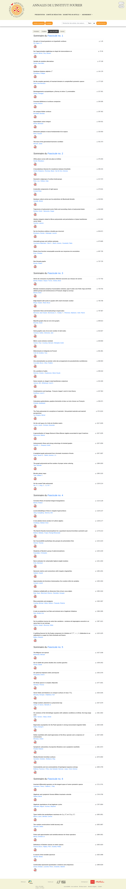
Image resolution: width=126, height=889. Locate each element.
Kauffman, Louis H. (39, 393)
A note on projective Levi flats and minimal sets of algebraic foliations (55, 611)
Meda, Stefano (48, 603)
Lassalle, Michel (38, 201)
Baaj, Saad (36, 593)
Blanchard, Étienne (46, 593)
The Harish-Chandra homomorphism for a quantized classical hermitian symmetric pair (60, 531)
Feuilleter (49, 23)
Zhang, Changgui (38, 93)
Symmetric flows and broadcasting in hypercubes (48, 311)
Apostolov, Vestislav (39, 759)
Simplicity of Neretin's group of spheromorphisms (49, 551)
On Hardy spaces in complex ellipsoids (45, 682)
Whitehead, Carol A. (47, 383)
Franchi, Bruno (37, 846)
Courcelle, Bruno (38, 363)
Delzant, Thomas (38, 543)
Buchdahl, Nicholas (39, 113)
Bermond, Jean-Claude (40, 312)
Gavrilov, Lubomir (38, 223)
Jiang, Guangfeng (38, 512)
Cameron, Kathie (38, 333)
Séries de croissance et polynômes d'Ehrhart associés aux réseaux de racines (57, 278)
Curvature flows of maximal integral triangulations (49, 500)
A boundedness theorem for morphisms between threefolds (52, 169)
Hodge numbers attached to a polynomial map (47, 703)
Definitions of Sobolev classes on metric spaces (48, 844)
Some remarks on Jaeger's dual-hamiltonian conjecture (50, 381)
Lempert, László (38, 583)
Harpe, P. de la (48, 280)
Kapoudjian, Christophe (40, 553)
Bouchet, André (37, 323)
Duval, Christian (38, 866)
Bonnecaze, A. (52, 312)
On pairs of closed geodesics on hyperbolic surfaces (49, 41)
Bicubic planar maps (39, 473)
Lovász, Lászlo (37, 425)
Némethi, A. (47, 704)
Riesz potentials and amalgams (43, 601)
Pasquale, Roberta (59, 603)
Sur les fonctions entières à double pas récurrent (48, 231)
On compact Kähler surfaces (42, 111)
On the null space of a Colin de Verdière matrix (47, 423)
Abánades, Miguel (38, 806)
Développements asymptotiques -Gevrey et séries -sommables (54, 91)
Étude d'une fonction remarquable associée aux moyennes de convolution (56, 251)
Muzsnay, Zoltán (48, 625)
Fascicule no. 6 (55, 779)
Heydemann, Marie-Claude (52, 373)
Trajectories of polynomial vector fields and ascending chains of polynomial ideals (59, 209)
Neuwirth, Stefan (38, 826)
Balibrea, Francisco (39, 769)
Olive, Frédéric (48, 363)
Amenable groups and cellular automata (45, 241)
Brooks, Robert (37, 263)
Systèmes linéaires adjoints (43, 71)
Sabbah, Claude (38, 573)
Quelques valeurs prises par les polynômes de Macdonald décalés (54, 199)
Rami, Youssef (37, 133)
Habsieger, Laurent (51, 233)
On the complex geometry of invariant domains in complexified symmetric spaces (58, 81)
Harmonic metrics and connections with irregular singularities (52, 571)
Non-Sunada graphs (39, 261)
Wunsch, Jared (37, 143)
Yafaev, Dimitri (47, 716)
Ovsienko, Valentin (59, 866)
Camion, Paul (37, 343)
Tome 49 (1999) (54, 31)
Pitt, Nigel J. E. (37, 43)
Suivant (62, 31)
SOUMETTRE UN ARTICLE (71, 14)
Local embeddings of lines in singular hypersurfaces (49, 511)
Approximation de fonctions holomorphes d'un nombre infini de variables (56, 581)
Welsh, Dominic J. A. (50, 455)
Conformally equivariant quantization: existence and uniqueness (53, 864)
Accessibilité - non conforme (71, 886)
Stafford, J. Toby (50, 786)
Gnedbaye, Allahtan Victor (41, 523)
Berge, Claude (37, 302)
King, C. (42, 485)
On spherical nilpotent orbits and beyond (46, 672)
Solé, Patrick (81, 312)
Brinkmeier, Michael (39, 654)
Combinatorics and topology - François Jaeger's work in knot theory (54, 391)
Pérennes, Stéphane (70, 312)
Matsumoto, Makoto (39, 435)
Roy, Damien (47, 53)
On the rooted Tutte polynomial (43, 483)
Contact (100, 886)
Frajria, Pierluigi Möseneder (52, 533)
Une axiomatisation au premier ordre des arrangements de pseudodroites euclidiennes (60, 361)
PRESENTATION (40, 14)
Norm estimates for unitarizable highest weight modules (50, 561)
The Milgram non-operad (41, 652)
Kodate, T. (60, 312)
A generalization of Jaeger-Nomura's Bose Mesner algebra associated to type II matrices (60, 433)
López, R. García (38, 704)
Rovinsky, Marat (49, 171)
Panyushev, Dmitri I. (39, 674)
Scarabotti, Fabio (67, 243)
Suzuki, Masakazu (38, 161)
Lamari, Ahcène (38, 103)
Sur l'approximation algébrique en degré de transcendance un (52, 51)
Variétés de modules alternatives (43, 61)
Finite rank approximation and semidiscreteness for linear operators (54, 834)
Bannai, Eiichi (37, 292)
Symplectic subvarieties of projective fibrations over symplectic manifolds (56, 747)
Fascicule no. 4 (55, 495)
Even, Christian (37, 253)
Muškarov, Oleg (50, 759)
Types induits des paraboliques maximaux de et (54, 814)
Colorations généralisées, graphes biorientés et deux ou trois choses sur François (59, 401)
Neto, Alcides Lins (38, 613)
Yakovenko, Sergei (48, 211)
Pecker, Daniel (37, 664)
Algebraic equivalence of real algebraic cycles (47, 804)
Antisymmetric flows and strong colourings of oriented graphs (52, 443)
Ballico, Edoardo (38, 637)
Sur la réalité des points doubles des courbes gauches (50, 662)
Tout (89, 23)
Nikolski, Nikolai (38, 856)
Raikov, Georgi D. (38, 727)
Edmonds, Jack (48, 333)
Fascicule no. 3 (55, 273)
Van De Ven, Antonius (61, 171)
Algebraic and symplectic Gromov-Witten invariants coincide (52, 794)
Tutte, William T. (38, 475)
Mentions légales (92, 886)
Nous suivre (83, 886)
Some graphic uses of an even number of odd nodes (49, 331)
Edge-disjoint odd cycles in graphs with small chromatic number (53, 300)
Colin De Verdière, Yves (40, 353)
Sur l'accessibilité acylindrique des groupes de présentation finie (53, 541)
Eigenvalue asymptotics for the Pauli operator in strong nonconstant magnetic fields (59, 725)
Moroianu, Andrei (38, 739)
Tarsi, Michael (37, 465)
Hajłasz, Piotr (47, 846)
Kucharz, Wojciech (50, 806)
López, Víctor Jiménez (70, 769)
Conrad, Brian (37, 191)
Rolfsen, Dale (45, 181)
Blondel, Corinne (47, 816)
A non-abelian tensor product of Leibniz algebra (48, 521)
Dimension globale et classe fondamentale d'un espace (50, 131)
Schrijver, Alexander (49, 425)
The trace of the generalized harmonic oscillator (48, 141)
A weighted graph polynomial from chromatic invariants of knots (53, 453)
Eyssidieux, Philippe (39, 73)
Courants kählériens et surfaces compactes (47, 101)
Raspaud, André (45, 445)
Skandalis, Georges (59, 593)
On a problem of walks (40, 371)
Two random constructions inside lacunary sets (48, 824)
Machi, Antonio (57, 243)
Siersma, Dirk (49, 512)
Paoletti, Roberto (38, 749)
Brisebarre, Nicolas (39, 233)
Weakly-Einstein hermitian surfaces (44, 757)
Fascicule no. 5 (55, 647)
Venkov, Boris (57, 280)
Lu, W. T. (47, 485)
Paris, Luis (36, 181)
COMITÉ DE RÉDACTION (53, 14)
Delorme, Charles (38, 373)
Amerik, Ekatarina (38, 171)
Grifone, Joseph (38, 625)
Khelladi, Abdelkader (39, 403)
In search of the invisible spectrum (44, 854)
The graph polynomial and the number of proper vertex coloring (53, 463)
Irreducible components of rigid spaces (45, 189)
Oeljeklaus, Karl (50, 694)
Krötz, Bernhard (38, 563)
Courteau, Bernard (47, 343)
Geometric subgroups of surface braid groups (47, 179)
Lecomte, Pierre (48, 866)
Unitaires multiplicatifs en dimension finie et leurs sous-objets (52, 591)
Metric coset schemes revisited (43, 341)
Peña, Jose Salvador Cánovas (54, 769)
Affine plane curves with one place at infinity (47, 159)
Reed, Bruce (46, 302)
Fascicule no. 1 (55, 35)
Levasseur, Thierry (38, 786)
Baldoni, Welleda (38, 533)
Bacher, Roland (37, 280)
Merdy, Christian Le (39, 836)
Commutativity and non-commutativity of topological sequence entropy (55, 767)
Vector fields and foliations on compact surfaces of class (52, 692)
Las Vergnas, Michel (39, 415)
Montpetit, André (59, 343)
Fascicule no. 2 (55, 153)
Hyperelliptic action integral (42, 121)
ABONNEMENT (87, 14)
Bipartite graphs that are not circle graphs (46, 321)
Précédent (36, 31)
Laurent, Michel (37, 53)
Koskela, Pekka (56, 846)
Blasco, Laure (37, 816)
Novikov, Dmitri (37, 211)
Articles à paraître (39, 23)
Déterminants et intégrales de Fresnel (45, 351)
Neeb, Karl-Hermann (39, 83)
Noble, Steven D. (38, 455)
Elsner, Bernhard (38, 123)
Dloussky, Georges (38, 694)
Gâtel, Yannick (37, 716)
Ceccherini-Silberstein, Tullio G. (42, 243)
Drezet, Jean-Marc (38, 63)
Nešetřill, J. (36, 445)
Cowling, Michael (38, 603)
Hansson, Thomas (38, 684)
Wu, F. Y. (36, 485)
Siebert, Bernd (37, 796)
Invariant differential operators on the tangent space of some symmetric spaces (58, 784)
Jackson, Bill (37, 383)
